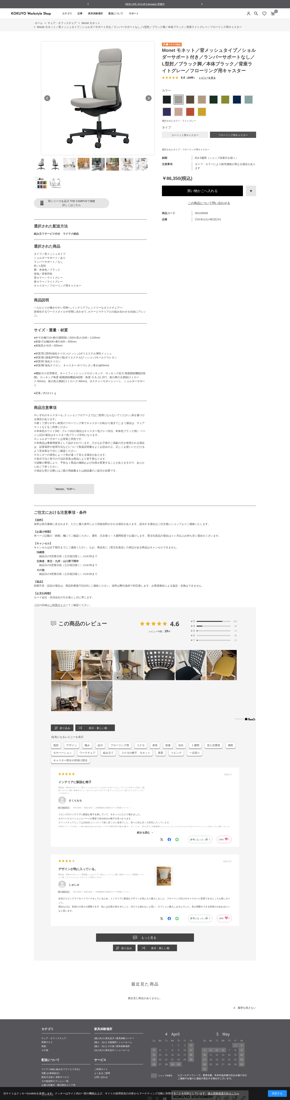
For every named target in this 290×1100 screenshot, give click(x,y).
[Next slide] (202, 4)
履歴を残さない (247, 1007)
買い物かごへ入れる (202, 191)
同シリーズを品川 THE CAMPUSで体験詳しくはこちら (71, 203)
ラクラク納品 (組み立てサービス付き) (60, 1069)
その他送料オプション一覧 (55, 1081)
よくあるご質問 (102, 1073)
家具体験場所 (95, 13)
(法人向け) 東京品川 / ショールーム (112, 1050)
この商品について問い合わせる (209, 203)
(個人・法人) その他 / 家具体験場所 (112, 1046)
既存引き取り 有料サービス (55, 1077)
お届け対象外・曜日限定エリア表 (58, 1085)
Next (149, 98)
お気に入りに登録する (251, 191)
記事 (80, 13)
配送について (115, 13)
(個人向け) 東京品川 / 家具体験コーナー (114, 1038)
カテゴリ (67, 13)
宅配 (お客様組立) (50, 1073)
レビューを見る (207, 77)
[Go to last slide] (88, 4)
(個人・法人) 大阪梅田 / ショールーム (113, 1042)
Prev (47, 98)
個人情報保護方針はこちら (223, 1093)
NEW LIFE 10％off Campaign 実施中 (145, 4)
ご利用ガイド (58, 605)
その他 (44, 1050)
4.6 (174, 623)
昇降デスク (47, 1042)
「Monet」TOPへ (64, 489)
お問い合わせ (101, 1077)
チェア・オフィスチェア (53, 1038)
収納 (43, 1046)
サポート (134, 13)
